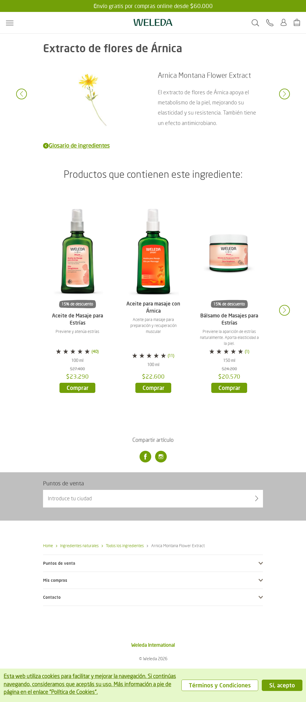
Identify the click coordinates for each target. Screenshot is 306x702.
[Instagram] (161, 457)
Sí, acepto (282, 685)
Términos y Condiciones (220, 685)
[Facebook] (145, 457)
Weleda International (153, 645)
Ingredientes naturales (77, 545)
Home (48, 545)
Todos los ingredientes (123, 545)
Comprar (77, 387)
